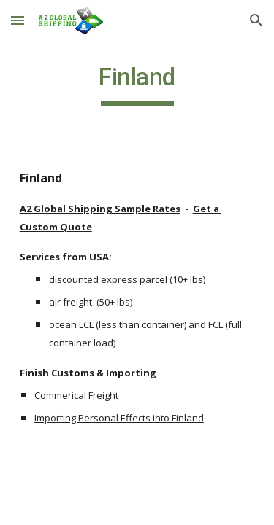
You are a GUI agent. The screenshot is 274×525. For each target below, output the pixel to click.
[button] (17, 20)
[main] (137, 84)
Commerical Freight (76, 395)
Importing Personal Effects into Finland (119, 417)
